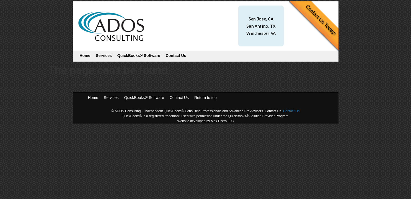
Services (104, 55)
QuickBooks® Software (138, 55)
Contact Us (176, 55)
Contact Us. (292, 111)
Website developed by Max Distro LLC (205, 121)
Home (85, 55)
